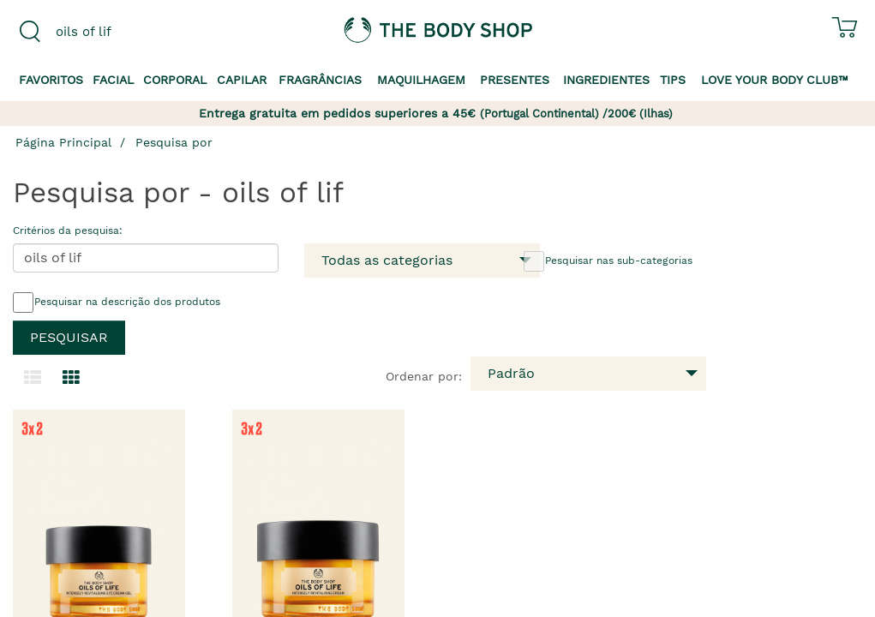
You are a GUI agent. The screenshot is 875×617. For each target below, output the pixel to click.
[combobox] (109, 32)
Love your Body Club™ (774, 80)
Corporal (175, 80)
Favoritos (51, 80)
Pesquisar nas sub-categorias (608, 261)
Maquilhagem (421, 80)
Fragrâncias (320, 80)
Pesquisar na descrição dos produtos (116, 302)
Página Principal (63, 142)
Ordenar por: (424, 376)
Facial (113, 80)
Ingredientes (606, 80)
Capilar (242, 80)
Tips (673, 80)
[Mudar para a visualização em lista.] (32, 378)
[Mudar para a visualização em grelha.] (71, 378)
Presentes (514, 80)
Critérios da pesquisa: (68, 231)
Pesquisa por (174, 142)
